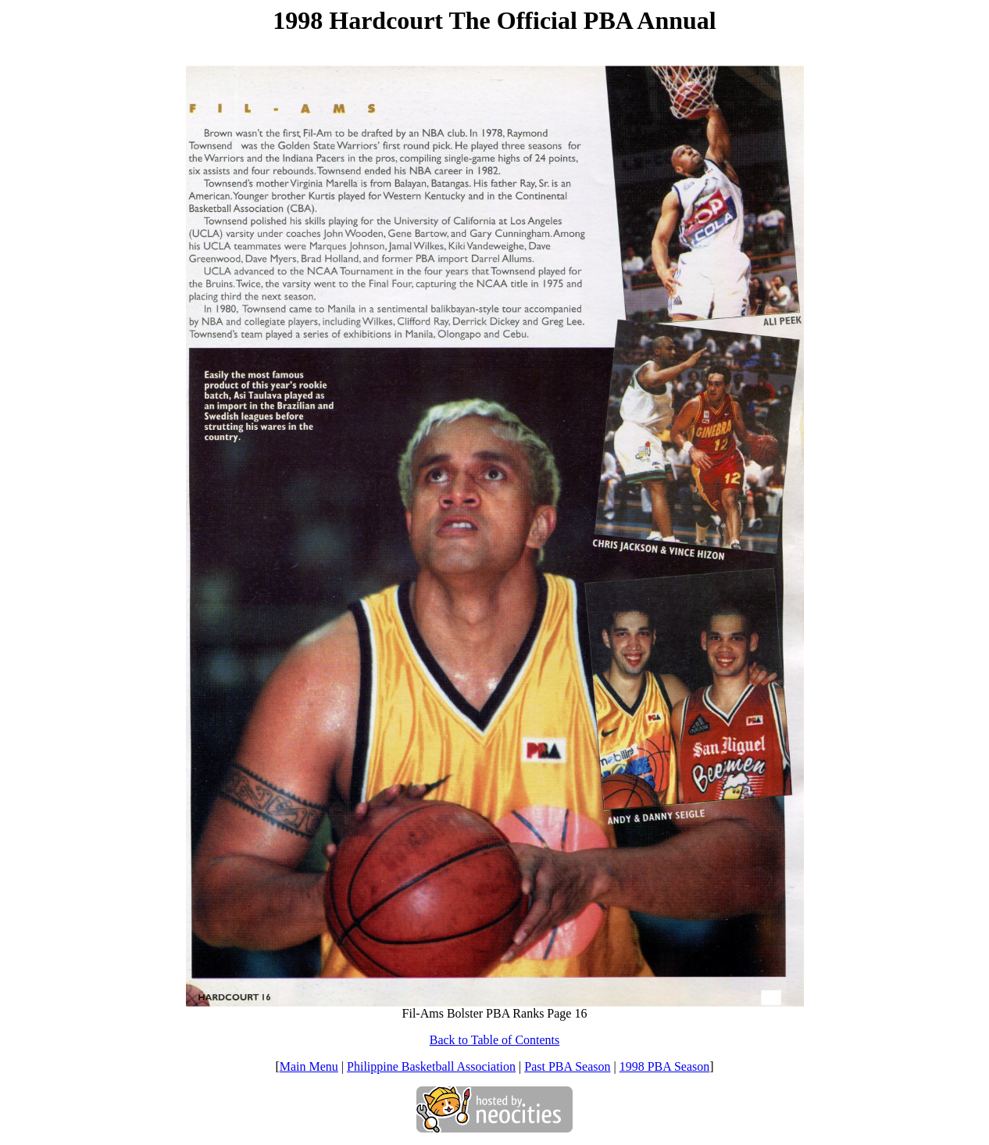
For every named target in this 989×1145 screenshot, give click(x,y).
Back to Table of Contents (495, 1040)
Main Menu (309, 1066)
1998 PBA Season (664, 1066)
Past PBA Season (567, 1066)
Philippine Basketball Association (431, 1066)
